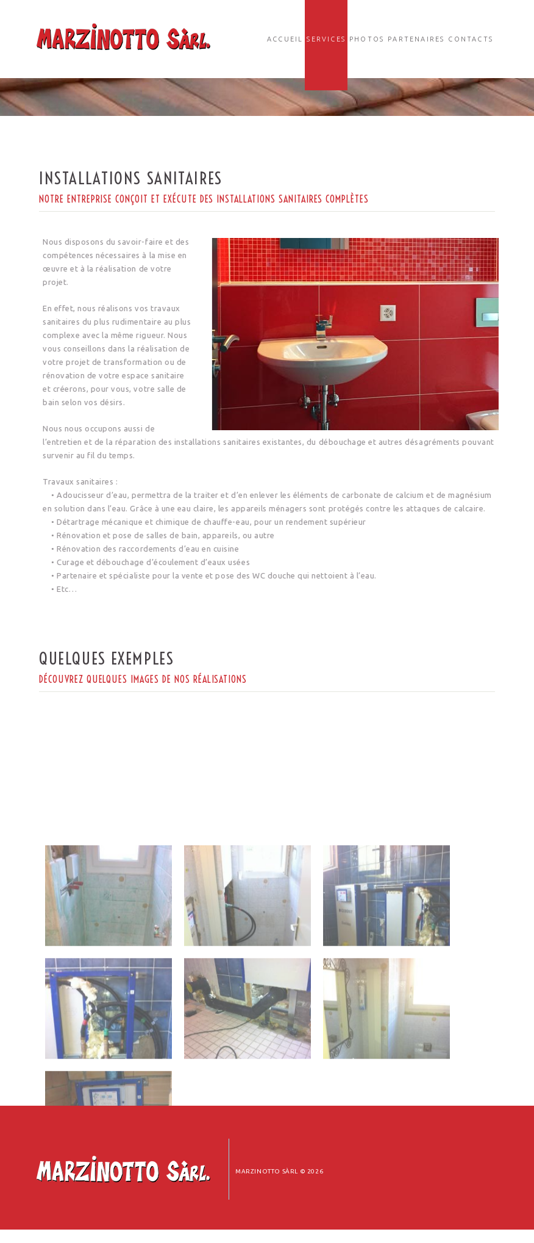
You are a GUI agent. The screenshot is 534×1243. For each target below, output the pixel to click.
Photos (366, 39)
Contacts (470, 39)
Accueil (285, 39)
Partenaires (416, 39)
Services (326, 39)
